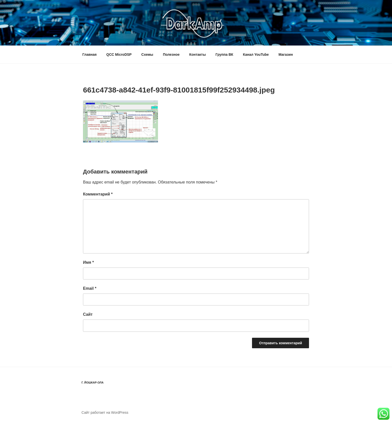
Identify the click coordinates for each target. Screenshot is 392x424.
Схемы (147, 54)
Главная (89, 54)
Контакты (197, 54)
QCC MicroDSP (119, 54)
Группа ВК (224, 54)
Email (89, 288)
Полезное (171, 54)
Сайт (87, 314)
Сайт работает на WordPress (105, 412)
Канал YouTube (256, 54)
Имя (88, 262)
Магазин (285, 54)
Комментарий (97, 194)
